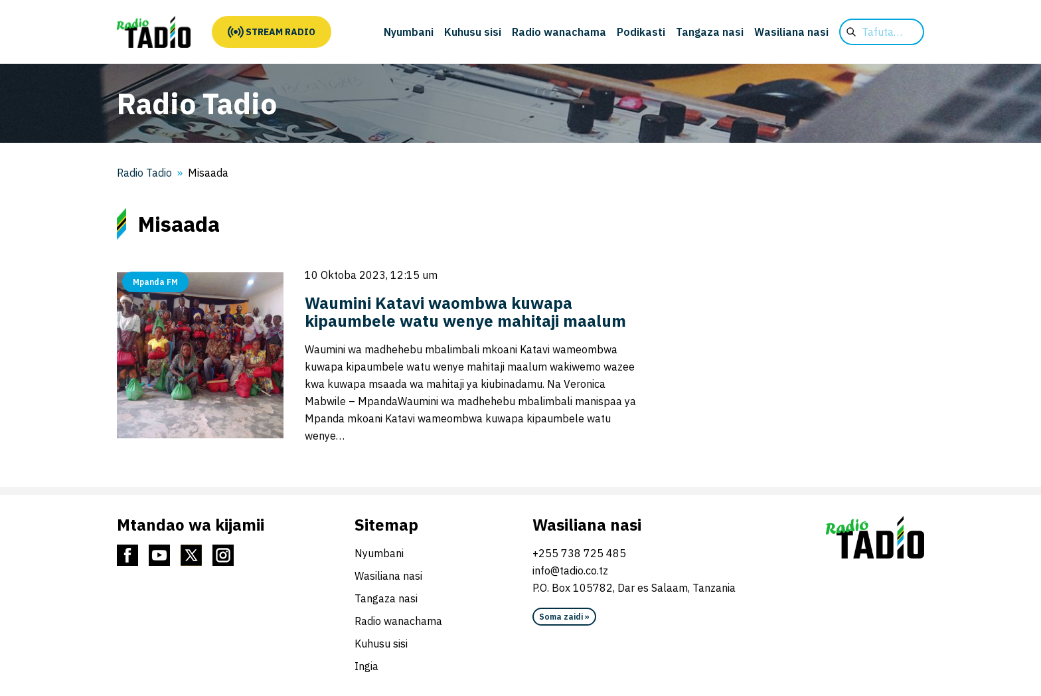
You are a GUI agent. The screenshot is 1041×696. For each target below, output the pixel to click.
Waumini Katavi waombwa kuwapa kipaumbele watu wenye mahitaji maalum (465, 311)
